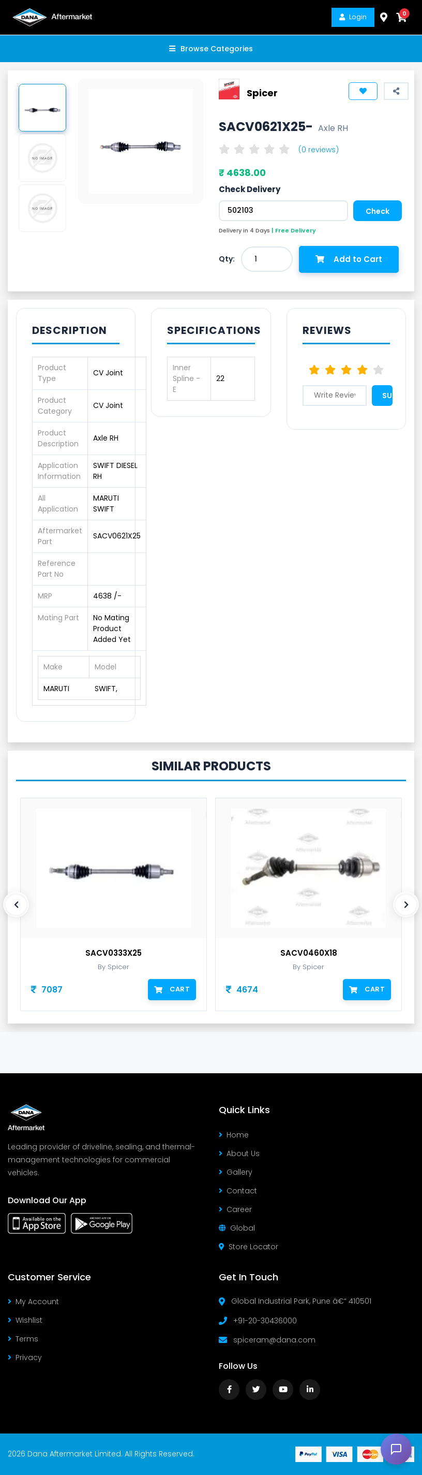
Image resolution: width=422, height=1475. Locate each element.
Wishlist (25, 1320)
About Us (239, 1153)
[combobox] (267, 259)
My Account (33, 1301)
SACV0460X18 (308, 953)
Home (234, 1135)
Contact (238, 1191)
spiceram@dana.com (274, 1340)
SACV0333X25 (113, 953)
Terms (23, 1339)
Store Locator (248, 1247)
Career (235, 1209)
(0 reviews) (318, 149)
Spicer (262, 92)
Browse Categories (211, 48)
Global (237, 1228)
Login (353, 17)
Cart (172, 989)
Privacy (25, 1357)
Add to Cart (348, 259)
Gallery (235, 1172)
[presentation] (16, 904)
